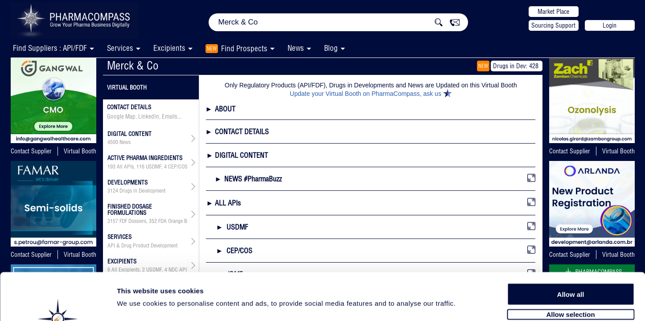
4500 (112, 142)
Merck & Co (133, 65)
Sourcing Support (553, 25)
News (296, 48)
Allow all (570, 246)
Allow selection (570, 266)
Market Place (553, 12)
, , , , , (147, 221)
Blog (331, 48)
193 (111, 167)
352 (153, 221)
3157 (112, 221)
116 (140, 167)
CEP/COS (178, 167)
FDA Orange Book (176, 221)
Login (609, 25)
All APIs (125, 167)
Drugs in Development (142, 191)
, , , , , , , (147, 167)
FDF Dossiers (132, 221)
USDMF (153, 167)
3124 (112, 191)
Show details (468, 304)
